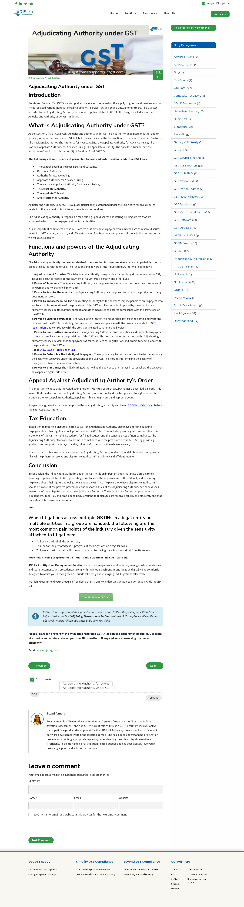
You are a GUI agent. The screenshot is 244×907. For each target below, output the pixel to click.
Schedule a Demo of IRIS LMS (96, 597)
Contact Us (220, 14)
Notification (181, 282)
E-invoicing (181, 126)
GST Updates (182, 227)
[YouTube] (31, 3)
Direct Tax (180, 119)
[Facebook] (16, 3)
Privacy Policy (117, 903)
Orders (178, 289)
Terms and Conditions (138, 903)
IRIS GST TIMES (184, 266)
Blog (177, 72)
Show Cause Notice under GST (57, 350)
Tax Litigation (182, 313)
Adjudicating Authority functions (86, 683)
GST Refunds (182, 204)
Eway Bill (179, 134)
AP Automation (183, 64)
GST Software (182, 220)
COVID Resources (185, 103)
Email (78, 798)
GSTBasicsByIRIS (184, 235)
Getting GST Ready (186, 142)
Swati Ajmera (38, 77)
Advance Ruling (184, 56)
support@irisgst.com (216, 3)
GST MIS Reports (184, 181)
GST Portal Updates (186, 188)
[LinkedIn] (20, 3)
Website (123, 798)
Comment (34, 781)
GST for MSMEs (183, 173)
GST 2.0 (179, 150)
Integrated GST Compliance (191, 258)
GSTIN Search (183, 243)
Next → (154, 666)
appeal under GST (141, 405)
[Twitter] (25, 3)
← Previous (39, 666)
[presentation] (52, 828)
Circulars (179, 87)
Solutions (130, 13)
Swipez (175, 883)
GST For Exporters (185, 165)
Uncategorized (183, 321)
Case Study (181, 80)
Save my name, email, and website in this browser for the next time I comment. (80, 814)
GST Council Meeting (187, 157)
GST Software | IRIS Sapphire (42, 869)
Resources (150, 13)
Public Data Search (186, 305)
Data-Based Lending (187, 111)
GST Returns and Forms (189, 212)
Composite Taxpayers (187, 95)
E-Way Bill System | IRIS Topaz (43, 874)
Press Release (182, 297)
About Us (169, 13)
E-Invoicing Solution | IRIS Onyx (139, 874)
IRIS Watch (181, 274)
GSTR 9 (178, 251)
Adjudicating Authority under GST (87, 688)
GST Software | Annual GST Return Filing (96, 874)
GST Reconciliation (186, 196)
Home (114, 13)
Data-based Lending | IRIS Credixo (141, 869)
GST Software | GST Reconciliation (93, 869)
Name (32, 798)
